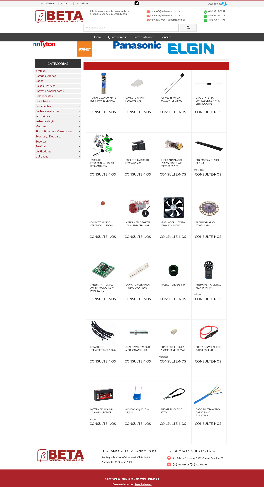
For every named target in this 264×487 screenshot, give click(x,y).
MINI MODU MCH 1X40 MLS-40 (208, 161)
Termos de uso (143, 37)
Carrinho (82, 3)
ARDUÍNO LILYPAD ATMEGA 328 (205, 224)
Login (64, 3)
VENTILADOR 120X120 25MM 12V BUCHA (173, 224)
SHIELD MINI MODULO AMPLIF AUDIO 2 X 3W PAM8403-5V (102, 287)
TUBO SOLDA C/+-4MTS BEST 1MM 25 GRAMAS (103, 99)
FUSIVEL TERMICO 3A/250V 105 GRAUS (171, 99)
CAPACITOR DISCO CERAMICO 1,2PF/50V (101, 224)
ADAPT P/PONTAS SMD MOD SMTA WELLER (137, 348)
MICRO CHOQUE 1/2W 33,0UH (137, 411)
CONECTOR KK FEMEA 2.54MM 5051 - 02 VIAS (173, 348)
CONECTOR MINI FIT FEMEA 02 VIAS (136, 99)
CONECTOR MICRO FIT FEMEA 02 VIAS (137, 161)
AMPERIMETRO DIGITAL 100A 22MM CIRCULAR (137, 224)
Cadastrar (47, 3)
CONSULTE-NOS (103, 112)
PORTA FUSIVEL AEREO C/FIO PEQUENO (208, 348)
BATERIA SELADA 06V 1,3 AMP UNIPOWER (101, 411)
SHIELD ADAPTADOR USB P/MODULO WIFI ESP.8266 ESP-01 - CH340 (172, 164)
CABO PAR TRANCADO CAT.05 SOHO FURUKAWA (208, 412)
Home (97, 37)
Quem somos (117, 37)
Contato (166, 37)
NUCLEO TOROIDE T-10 (173, 284)
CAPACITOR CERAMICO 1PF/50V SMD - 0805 (137, 286)
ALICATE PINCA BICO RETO (171, 411)
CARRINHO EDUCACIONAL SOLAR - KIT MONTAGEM (102, 163)
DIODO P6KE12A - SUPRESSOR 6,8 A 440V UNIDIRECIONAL (208, 100)
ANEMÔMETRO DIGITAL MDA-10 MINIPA (208, 286)
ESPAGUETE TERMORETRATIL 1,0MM (103, 348)
